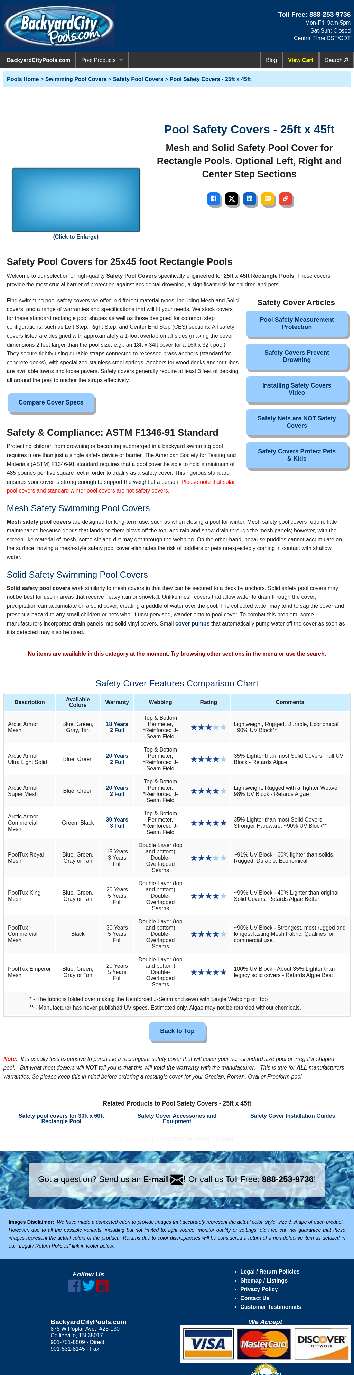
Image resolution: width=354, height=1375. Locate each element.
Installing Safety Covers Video (296, 389)
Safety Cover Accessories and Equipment (177, 1118)
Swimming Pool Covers (76, 79)
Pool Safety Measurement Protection (297, 323)
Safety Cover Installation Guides (292, 1116)
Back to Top (177, 1031)
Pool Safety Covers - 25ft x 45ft (210, 79)
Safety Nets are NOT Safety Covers (297, 422)
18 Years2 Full (117, 727)
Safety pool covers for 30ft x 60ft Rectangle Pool (61, 1118)
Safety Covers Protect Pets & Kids (297, 455)
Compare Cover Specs (51, 402)
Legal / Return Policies (270, 1272)
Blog (271, 60)
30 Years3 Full (117, 823)
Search (336, 60)
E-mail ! (164, 1179)
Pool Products (98, 60)
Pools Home (23, 79)
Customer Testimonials (270, 1307)
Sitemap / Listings (264, 1281)
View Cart (300, 60)
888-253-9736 (330, 14)
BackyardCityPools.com (38, 60)
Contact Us (254, 1298)
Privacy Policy (259, 1289)
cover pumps (192, 624)
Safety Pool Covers (138, 79)
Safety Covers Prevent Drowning (296, 356)
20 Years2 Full (117, 759)
